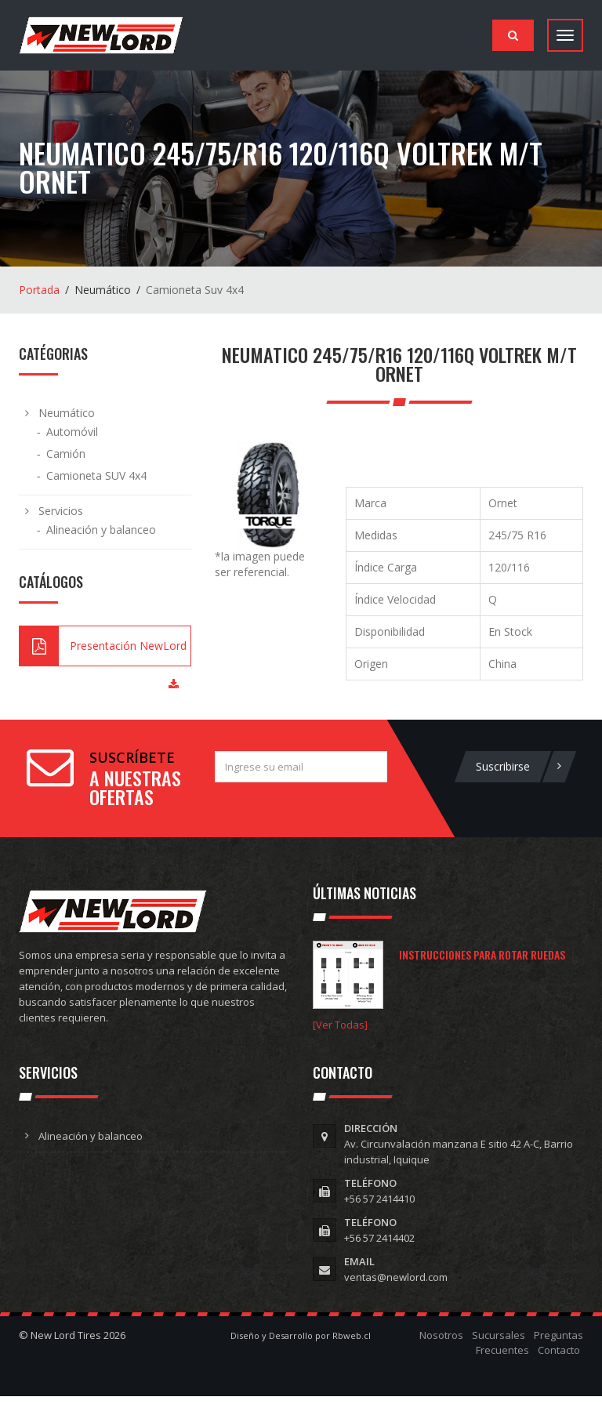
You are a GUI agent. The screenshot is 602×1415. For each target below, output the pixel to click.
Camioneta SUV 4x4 (96, 475)
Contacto (559, 1350)
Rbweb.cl (351, 1335)
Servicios (60, 510)
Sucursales (498, 1335)
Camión (65, 453)
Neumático (66, 412)
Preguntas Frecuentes (529, 1342)
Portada (39, 289)
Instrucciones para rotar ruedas (482, 954)
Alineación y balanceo (101, 529)
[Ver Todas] (340, 1025)
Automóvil (72, 431)
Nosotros (441, 1335)
